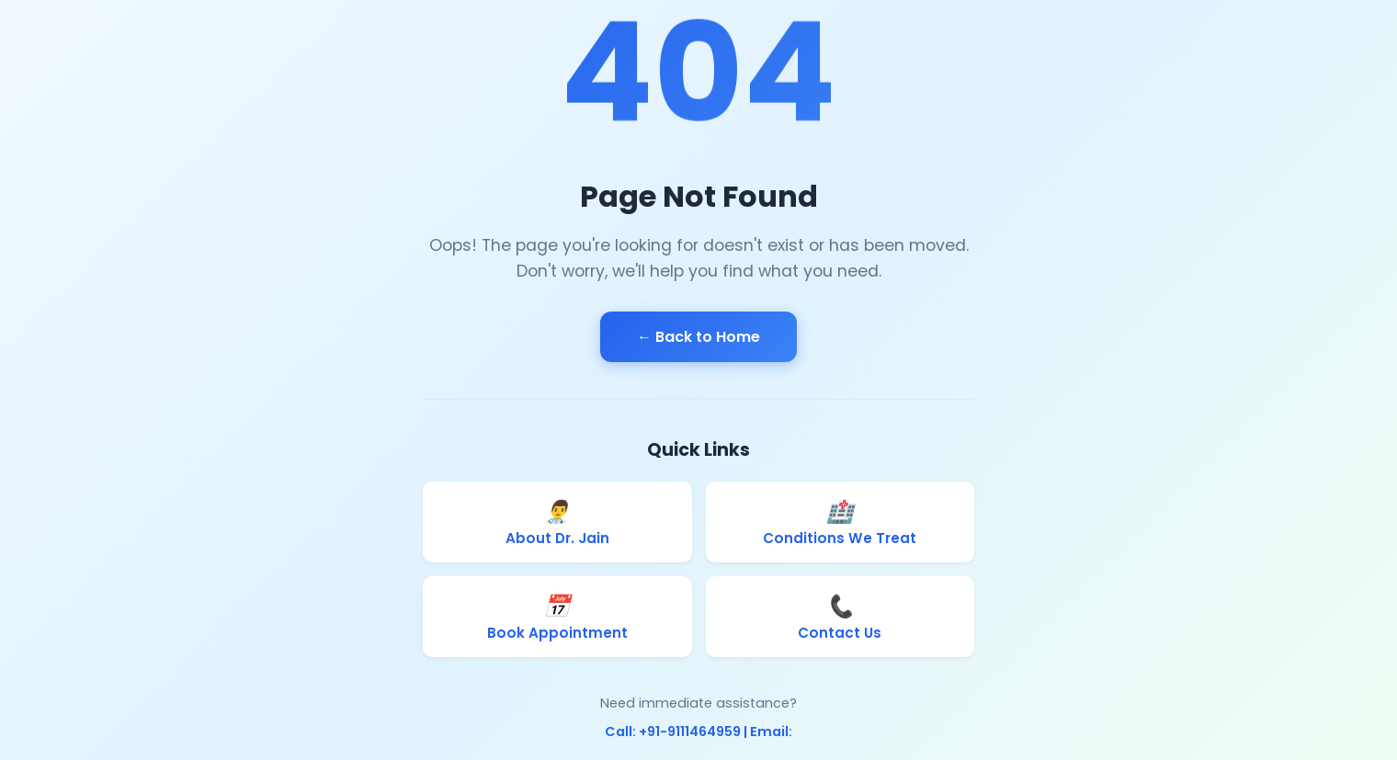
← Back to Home (698, 336)
